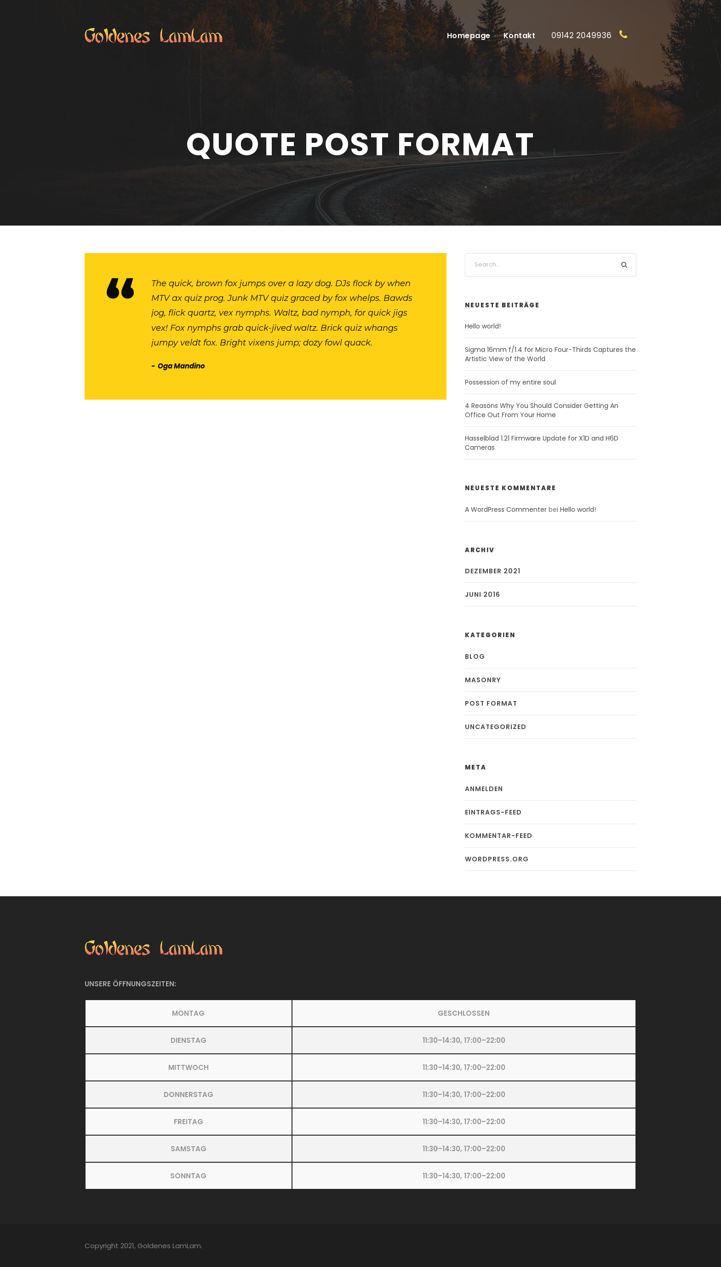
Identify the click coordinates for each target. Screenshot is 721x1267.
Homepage (469, 35)
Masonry (483, 679)
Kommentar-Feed (498, 835)
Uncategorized (495, 726)
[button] (360, 1094)
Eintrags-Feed (493, 812)
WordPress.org (497, 859)
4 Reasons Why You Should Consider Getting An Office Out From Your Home (541, 410)
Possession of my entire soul (510, 382)
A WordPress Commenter (506, 509)
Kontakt (520, 35)
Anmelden (484, 788)
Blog (475, 656)
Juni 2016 (482, 594)
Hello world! (483, 326)
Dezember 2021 (493, 571)
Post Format (491, 703)
